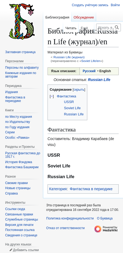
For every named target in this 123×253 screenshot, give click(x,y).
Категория (58, 189)
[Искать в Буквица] (108, 27)
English (105, 71)
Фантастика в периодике (91, 189)
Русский (89, 71)
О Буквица (105, 218)
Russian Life (99, 80)
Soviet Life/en (90, 61)
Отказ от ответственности (65, 228)
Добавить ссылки (26, 250)
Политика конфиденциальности (70, 218)
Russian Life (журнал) (69, 57)
